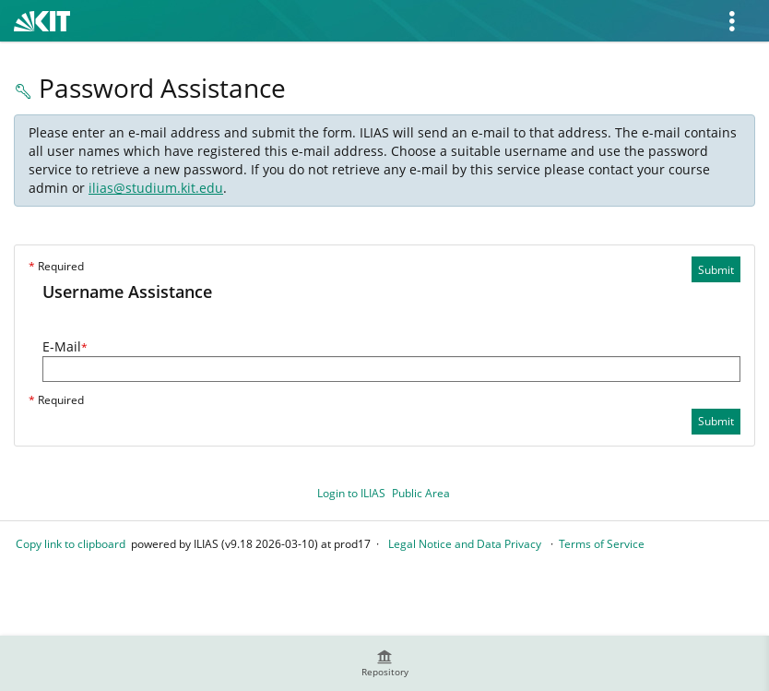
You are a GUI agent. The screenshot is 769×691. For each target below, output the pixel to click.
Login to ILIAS (351, 493)
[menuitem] (384, 663)
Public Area (421, 493)
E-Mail (65, 346)
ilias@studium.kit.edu (156, 188)
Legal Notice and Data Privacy (464, 544)
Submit (716, 270)
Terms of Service (602, 544)
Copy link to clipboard (70, 544)
